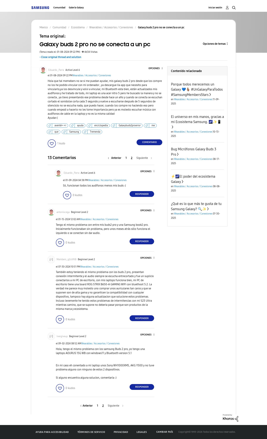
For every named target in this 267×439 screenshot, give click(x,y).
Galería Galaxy (76, 7)
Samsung (74, 131)
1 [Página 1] (126, 158)
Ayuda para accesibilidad (52, 432)
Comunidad (59, 7)
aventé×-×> (60, 125)
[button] (156, 68)
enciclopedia (101, 125)
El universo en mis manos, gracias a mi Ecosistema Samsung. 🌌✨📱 (197, 119)
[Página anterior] (115, 157)
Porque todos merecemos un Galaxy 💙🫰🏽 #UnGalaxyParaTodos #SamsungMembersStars (197, 89)
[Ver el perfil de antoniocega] (63, 212)
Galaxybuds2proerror (130, 125)
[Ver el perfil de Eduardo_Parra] (56, 70)
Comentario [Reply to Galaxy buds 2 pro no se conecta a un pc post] (149, 142)
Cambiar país (164, 431)
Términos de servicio (91, 432)
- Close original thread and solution (60, 57)
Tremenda (95, 131)
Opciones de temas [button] (214, 43)
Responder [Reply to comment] (142, 194)
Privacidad (121, 432)
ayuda (80, 125)
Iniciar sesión (215, 7)
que (56, 131)
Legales (142, 432)
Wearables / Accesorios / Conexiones (92, 75)
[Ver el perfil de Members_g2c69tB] (66, 259)
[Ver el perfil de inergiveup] (62, 336)
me (153, 125)
